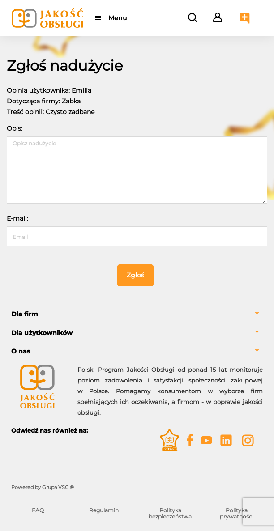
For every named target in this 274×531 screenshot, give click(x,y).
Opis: (14, 128)
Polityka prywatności (236, 513)
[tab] (137, 314)
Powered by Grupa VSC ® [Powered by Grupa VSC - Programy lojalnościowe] (42, 487)
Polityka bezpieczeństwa (170, 513)
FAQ (38, 510)
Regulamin (104, 510)
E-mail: (17, 218)
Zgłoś (135, 275)
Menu (117, 18)
